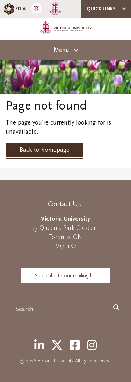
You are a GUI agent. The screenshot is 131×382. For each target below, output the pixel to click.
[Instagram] (92, 345)
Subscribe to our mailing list (65, 275)
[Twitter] (57, 345)
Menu (61, 50)
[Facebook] (74, 345)
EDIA (14, 9)
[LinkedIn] (39, 345)
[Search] (116, 308)
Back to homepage (45, 149)
